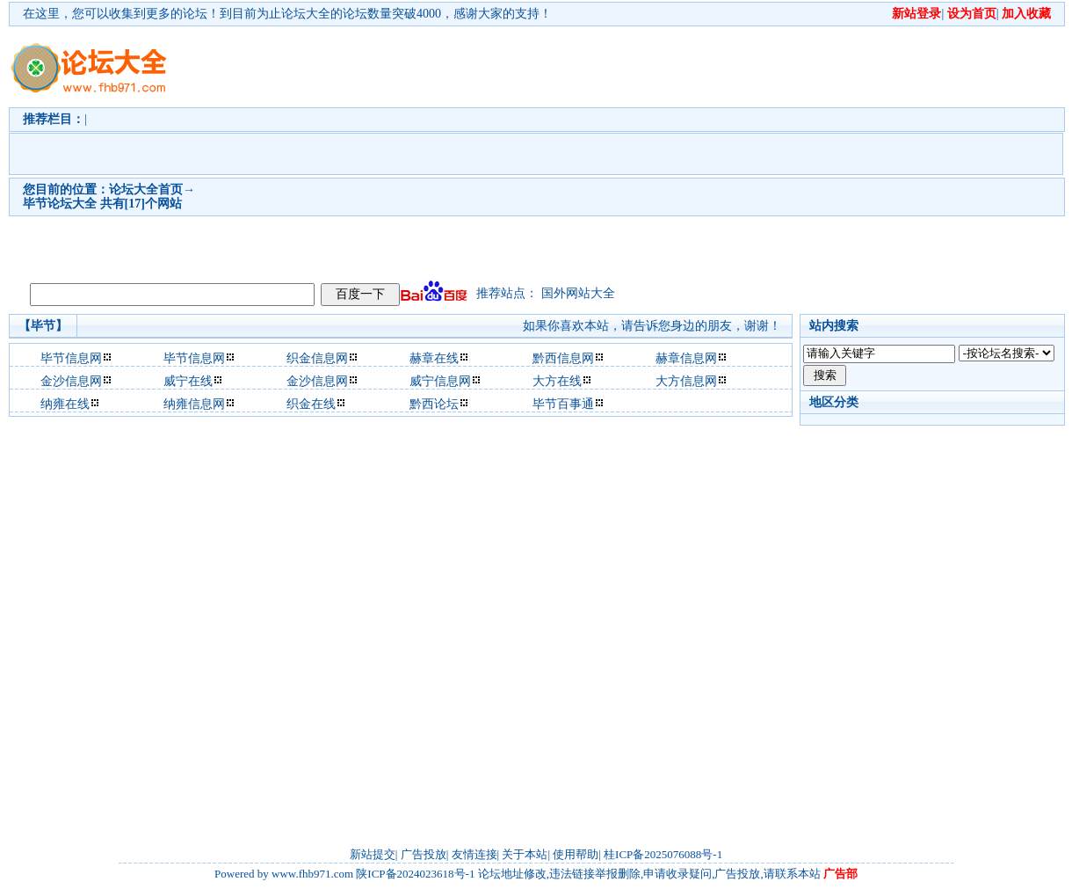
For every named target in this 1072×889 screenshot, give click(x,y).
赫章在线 (434, 358)
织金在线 (311, 404)
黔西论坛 (434, 404)
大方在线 (557, 381)
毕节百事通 (563, 404)
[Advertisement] (476, 150)
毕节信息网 (71, 358)
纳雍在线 (65, 404)
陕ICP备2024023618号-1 (415, 873)
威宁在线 (188, 381)
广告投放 (423, 854)
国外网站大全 (578, 293)
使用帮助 (575, 854)
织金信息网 (317, 358)
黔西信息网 (563, 358)
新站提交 (372, 854)
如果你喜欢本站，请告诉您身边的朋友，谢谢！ (652, 325)
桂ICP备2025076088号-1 (663, 854)
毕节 (35, 203)
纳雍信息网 (194, 404)
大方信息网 (686, 381)
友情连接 (474, 854)
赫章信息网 (686, 358)
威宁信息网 (440, 381)
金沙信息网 (71, 381)
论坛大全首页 (146, 189)
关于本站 (524, 854)
